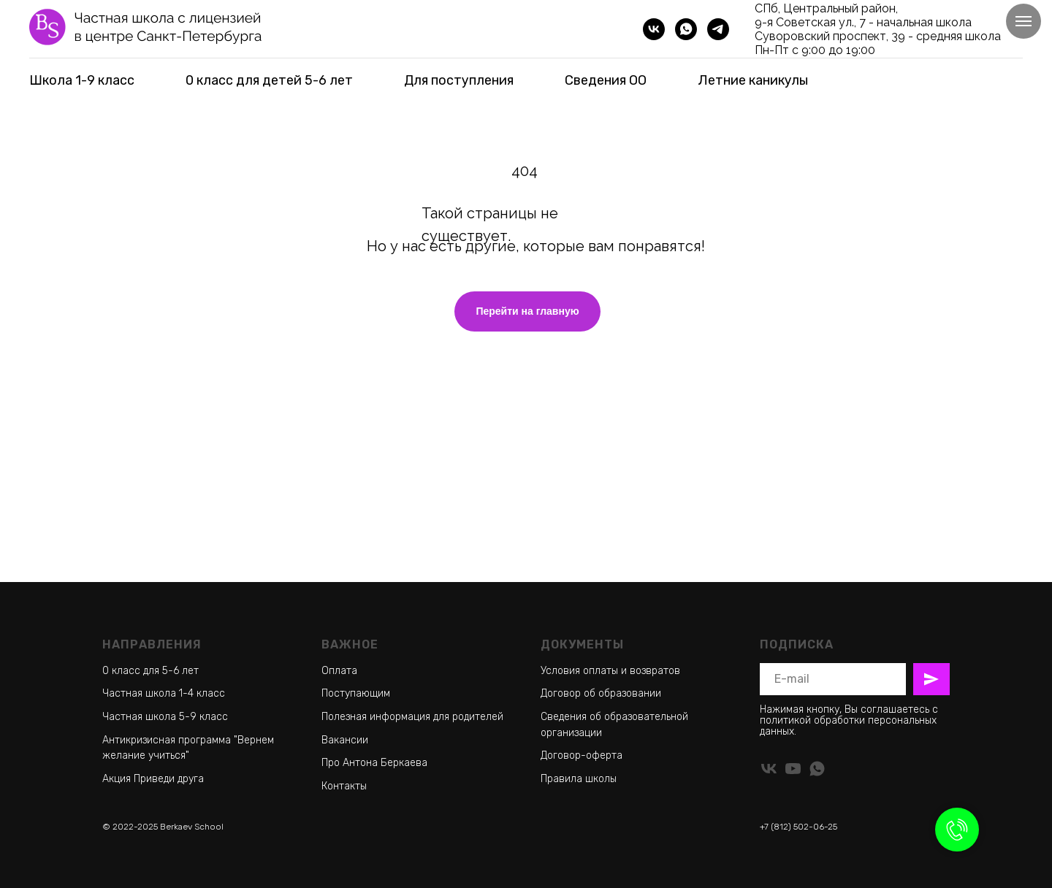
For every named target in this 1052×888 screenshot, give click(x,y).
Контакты (344, 786)
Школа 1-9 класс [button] (81, 80)
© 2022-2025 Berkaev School (163, 827)
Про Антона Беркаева (374, 763)
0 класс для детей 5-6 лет (269, 80)
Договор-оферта (581, 755)
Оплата (339, 671)
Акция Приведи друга (153, 779)
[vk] (654, 29)
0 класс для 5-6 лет (150, 671)
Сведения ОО (606, 80)
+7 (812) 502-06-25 (798, 827)
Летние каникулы (753, 80)
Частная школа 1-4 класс (163, 693)
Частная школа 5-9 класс (165, 717)
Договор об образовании (601, 693)
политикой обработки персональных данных (848, 726)
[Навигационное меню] (1023, 21)
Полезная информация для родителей (412, 717)
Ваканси (341, 740)
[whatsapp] (686, 29)
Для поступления (459, 80)
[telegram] (718, 29)
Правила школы (579, 779)
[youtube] (793, 768)
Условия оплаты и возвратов (610, 671)
